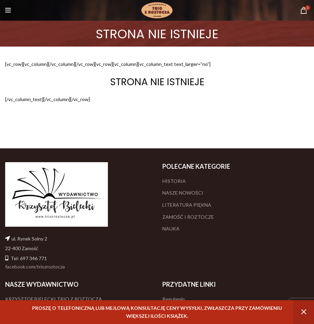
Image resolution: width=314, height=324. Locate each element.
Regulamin (173, 299)
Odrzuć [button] (303, 312)
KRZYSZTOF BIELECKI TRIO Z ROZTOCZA (53, 299)
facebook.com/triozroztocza (35, 266)
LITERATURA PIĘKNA (186, 205)
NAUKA (171, 229)
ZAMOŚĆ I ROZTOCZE (188, 217)
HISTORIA (174, 181)
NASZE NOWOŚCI (182, 193)
